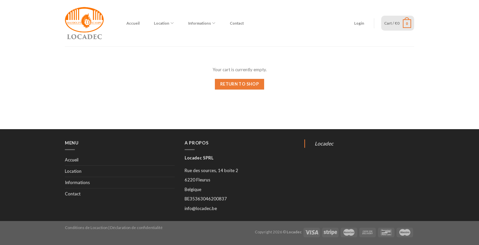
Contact (237, 23)
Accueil (133, 23)
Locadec (324, 143)
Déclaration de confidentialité (136, 227)
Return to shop (239, 84)
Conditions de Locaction (86, 227)
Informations (201, 23)
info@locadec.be (201, 208)
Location (164, 23)
